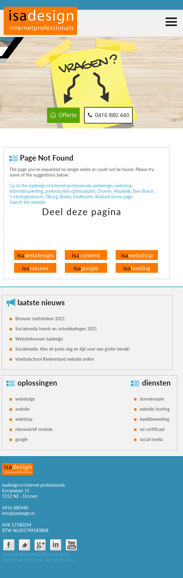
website (22, 409)
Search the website (27, 202)
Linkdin (55, 544)
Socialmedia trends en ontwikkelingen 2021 (56, 328)
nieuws (35, 268)
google (86, 268)
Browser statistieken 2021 (40, 318)
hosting (136, 268)
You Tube (71, 544)
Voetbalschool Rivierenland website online (54, 359)
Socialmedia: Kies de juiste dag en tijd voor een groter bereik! (72, 349)
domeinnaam (152, 398)
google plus (40, 544)
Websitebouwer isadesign (39, 338)
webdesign (35, 255)
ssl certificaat (152, 429)
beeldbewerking (154, 419)
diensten (156, 382)
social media (151, 439)
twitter (24, 544)
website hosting (155, 409)
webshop (137, 255)
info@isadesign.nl (18, 513)
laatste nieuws (41, 302)
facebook (8, 544)
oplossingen (37, 382)
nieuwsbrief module (33, 429)
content (86, 255)
